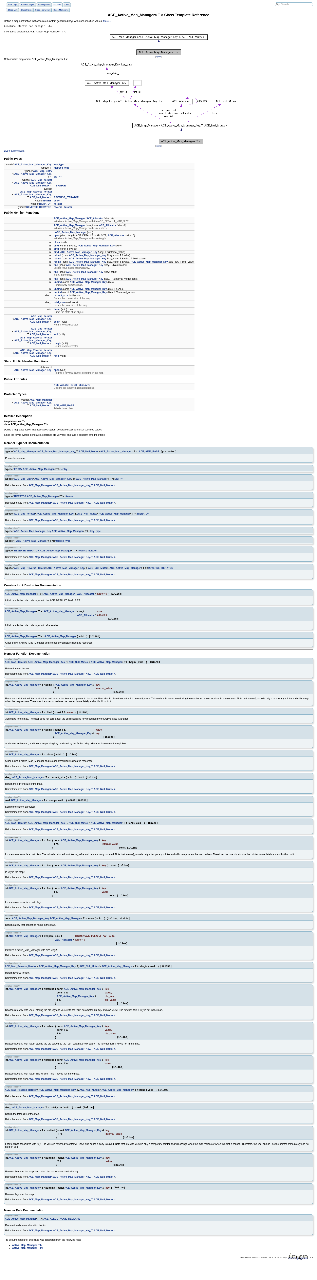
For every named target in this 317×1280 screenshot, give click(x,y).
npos (56, 370)
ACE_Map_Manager (40, 400)
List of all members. (14, 151)
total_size (59, 303)
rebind (57, 256)
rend (56, 356)
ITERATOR (60, 186)
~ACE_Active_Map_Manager (70, 232)
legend (158, 57)
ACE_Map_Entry (42, 171)
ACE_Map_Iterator (41, 180)
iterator (58, 204)
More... (107, 21)
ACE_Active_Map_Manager (69, 219)
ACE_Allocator (95, 219)
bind (56, 246)
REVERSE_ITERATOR (66, 198)
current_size (61, 296)
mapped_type (61, 168)
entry (56, 201)
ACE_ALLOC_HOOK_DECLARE (72, 385)
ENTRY (58, 177)
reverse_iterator (63, 207)
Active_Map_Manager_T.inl (27, 1264)
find (56, 265)
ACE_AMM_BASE (64, 406)
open (56, 236)
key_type (59, 165)
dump (57, 309)
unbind (58, 282)
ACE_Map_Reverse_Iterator (36, 192)
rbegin (57, 343)
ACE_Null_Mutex (39, 186)
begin (57, 322)
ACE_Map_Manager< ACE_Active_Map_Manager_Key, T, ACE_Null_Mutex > (72, 486)
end (56, 335)
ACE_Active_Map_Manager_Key (32, 165)
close (57, 243)
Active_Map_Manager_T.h (27, 1261)
